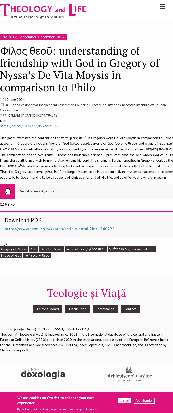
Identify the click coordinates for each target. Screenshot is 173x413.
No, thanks (144, 402)
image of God (11, 255)
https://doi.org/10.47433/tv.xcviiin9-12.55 (31, 126)
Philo (33, 249)
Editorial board (48, 309)
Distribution (77, 309)
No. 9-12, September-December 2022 (33, 36)
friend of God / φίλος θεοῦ (86, 249)
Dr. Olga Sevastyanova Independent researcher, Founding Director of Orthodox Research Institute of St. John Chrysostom (83, 107)
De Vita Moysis (51, 249)
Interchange (105, 309)
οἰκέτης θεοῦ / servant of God (131, 249)
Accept (125, 402)
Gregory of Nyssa (14, 249)
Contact (130, 309)
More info (92, 410)
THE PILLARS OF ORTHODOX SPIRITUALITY (31, 116)
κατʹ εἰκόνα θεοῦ (37, 255)
